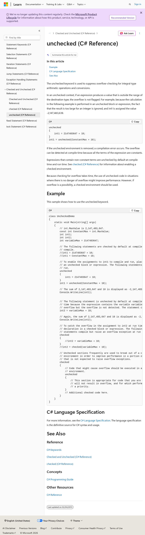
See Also (53, 75)
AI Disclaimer (9, 528)
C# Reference (54, 494)
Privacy (68, 528)
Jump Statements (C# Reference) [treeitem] (22, 73)
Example (53, 67)
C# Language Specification (62, 71)
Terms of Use (116, 528)
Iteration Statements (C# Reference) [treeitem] (18, 66)
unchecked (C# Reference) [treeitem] (22, 114)
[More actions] (139, 33)
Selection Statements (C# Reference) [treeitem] (18, 56)
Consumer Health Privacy (91, 528)
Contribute (56, 528)
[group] (94, 309)
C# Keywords (54, 449)
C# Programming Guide (60, 479)
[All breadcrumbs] (49, 33)
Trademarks (8, 532)
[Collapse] (39, 31)
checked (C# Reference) (85, 164)
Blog (42, 528)
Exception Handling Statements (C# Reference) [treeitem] (21, 81)
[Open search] (130, 4)
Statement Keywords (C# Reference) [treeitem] (18, 46)
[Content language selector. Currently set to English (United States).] (17, 520)
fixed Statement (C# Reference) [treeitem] (21, 120)
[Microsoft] (6, 4)
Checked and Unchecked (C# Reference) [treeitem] (23, 101)
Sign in (137, 4)
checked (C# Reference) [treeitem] (20, 108)
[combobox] (22, 37)
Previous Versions (27, 528)
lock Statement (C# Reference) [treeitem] (21, 126)
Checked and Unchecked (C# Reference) (75, 33)
